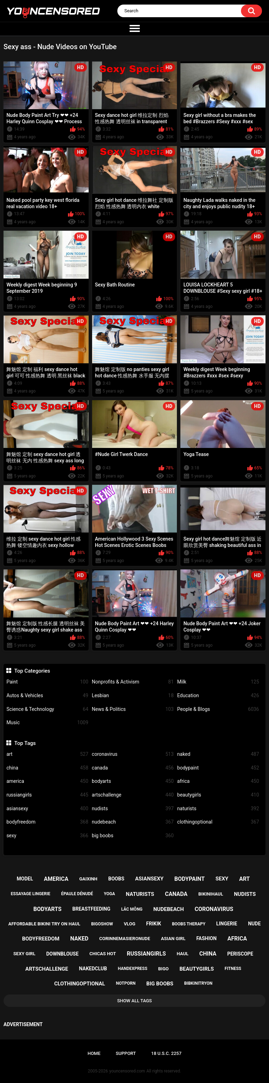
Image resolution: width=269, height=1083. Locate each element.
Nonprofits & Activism (133, 682)
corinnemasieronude (124, 938)
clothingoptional (218, 822)
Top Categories (32, 671)
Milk (218, 682)
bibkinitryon (198, 983)
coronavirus (133, 754)
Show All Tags (134, 1000)
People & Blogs (218, 709)
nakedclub (93, 968)
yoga (109, 893)
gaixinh (88, 878)
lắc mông (132, 909)
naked (218, 754)
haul (183, 953)
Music (47, 723)
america (47, 781)
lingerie (226, 923)
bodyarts (133, 781)
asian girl (173, 938)
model (25, 878)
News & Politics (133, 709)
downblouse (62, 954)
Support (126, 1053)
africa (218, 781)
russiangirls (47, 795)
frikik (153, 923)
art (47, 754)
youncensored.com (127, 1071)
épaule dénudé (77, 893)
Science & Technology (47, 709)
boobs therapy (189, 924)
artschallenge (133, 795)
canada (133, 768)
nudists (133, 809)
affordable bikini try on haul (44, 923)
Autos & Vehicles (47, 696)
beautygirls (218, 795)
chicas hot (102, 953)
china (47, 768)
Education (218, 696)
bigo (163, 968)
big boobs (133, 836)
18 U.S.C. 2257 (166, 1053)
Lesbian (133, 696)
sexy (47, 836)
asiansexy (47, 809)
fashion (206, 938)
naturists (218, 809)
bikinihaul (210, 894)
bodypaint (218, 768)
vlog (129, 923)
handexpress (132, 968)
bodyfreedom (47, 822)
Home (94, 1053)
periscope (240, 954)
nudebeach (133, 822)
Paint (47, 682)
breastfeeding (91, 909)
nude (254, 923)
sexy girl (24, 953)
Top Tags (25, 743)
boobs (116, 878)
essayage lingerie (30, 893)
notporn (126, 983)
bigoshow (102, 924)
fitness (233, 968)
